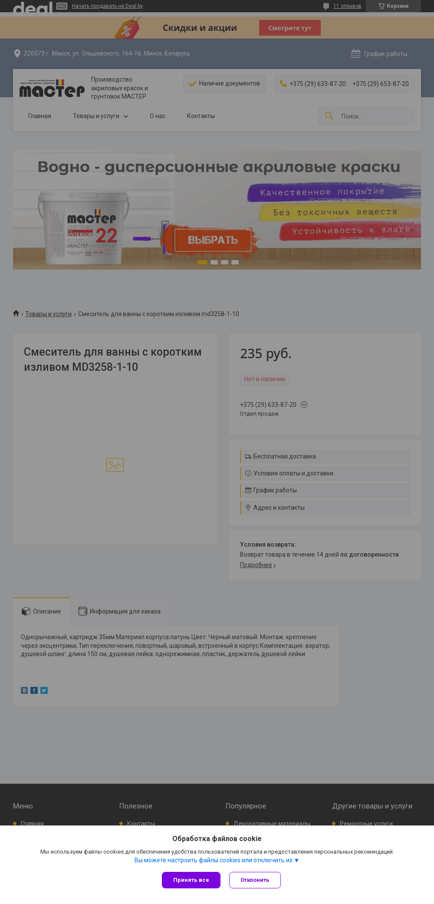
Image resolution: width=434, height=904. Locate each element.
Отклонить (255, 880)
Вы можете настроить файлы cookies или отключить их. (214, 860)
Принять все (191, 880)
